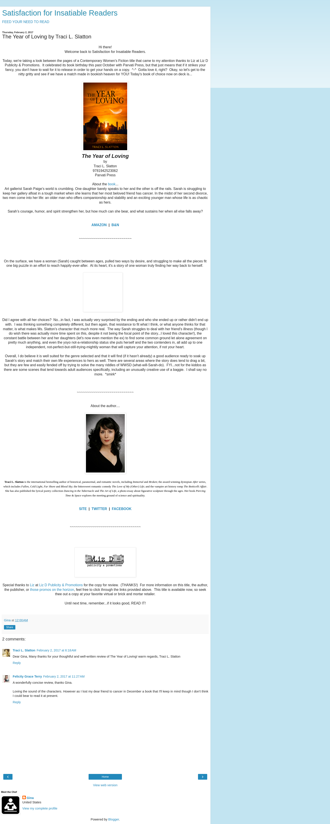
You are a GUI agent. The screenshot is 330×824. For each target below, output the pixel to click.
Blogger (113, 819)
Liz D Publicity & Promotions (61, 585)
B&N (115, 225)
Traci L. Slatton (24, 650)
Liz (32, 585)
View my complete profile (39, 808)
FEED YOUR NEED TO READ (25, 22)
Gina (30, 798)
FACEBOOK (122, 509)
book (111, 184)
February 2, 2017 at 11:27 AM (63, 676)
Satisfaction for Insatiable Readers (60, 13)
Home (105, 776)
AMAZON (99, 225)
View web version (105, 785)
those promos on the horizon (52, 589)
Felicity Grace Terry (27, 676)
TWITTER (99, 509)
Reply (17, 663)
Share (9, 627)
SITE (83, 509)
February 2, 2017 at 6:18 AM (56, 650)
